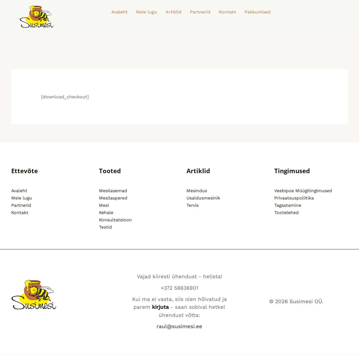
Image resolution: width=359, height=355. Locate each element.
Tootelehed (286, 212)
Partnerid (200, 12)
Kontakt (227, 12)
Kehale (106, 212)
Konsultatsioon (115, 220)
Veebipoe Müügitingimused (303, 190)
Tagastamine (288, 205)
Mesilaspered (113, 198)
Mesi (104, 205)
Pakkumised (258, 12)
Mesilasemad (113, 190)
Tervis (193, 205)
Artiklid (173, 12)
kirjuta (160, 308)
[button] (259, 12)
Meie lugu (146, 12)
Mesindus (197, 190)
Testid (105, 227)
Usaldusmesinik (203, 198)
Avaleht (119, 12)
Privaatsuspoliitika (294, 198)
